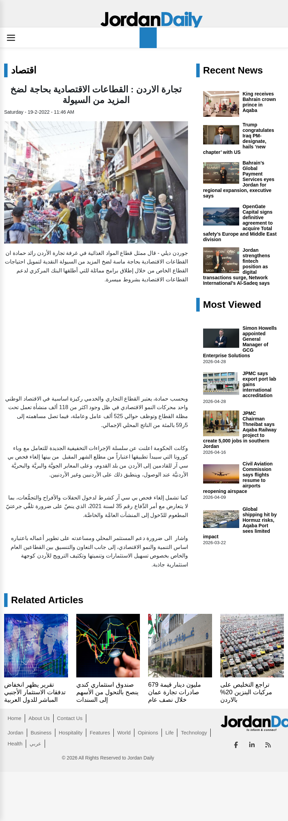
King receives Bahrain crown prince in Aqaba (259, 102)
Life (169, 732)
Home (14, 718)
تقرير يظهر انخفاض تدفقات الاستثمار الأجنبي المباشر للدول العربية (35, 692)
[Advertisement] (88, 337)
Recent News (233, 70)
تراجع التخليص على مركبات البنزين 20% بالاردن (246, 692)
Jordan (15, 732)
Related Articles (47, 600)
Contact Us (69, 718)
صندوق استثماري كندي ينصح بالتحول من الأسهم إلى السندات (107, 692)
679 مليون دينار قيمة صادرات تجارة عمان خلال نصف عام (174, 692)
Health (15, 743)
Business (41, 732)
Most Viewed (232, 305)
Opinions (148, 732)
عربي (35, 743)
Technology (194, 732)
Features (100, 732)
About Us (39, 718)
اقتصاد (23, 70)
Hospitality (70, 732)
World (124, 732)
